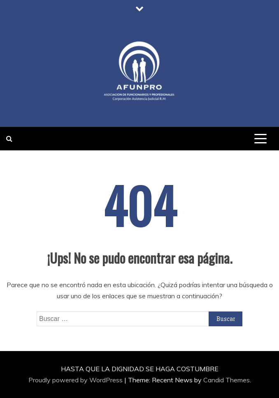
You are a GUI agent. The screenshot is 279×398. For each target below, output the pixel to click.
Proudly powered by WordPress (76, 380)
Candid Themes (226, 380)
